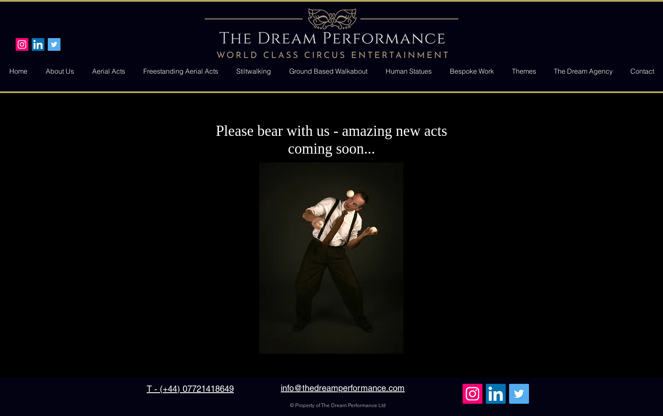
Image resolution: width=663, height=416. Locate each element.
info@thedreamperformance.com (343, 388)
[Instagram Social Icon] (22, 44)
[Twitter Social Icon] (54, 44)
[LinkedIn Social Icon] (38, 44)
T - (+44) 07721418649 (190, 389)
